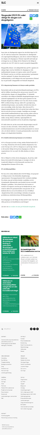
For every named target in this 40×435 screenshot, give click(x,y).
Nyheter (3, 10)
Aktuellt (23, 336)
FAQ (2, 398)
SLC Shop (3, 379)
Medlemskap (24, 358)
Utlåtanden (6, 275)
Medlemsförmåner (25, 360)
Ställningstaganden (25, 396)
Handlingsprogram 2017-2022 (28, 394)
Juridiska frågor (25, 366)
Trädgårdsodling (5, 362)
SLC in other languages (26, 408)
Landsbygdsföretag (6, 372)
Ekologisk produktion (6, 364)
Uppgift (22, 383)
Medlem (23, 356)
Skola (2, 383)
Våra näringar (5, 356)
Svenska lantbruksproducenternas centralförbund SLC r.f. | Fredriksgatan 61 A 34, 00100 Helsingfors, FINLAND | (10, 342)
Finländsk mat (4, 368)
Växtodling (4, 358)
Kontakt (3, 336)
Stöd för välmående (26, 364)
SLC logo (3, 381)
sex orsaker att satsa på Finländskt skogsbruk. (22, 207)
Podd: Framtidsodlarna (26, 345)
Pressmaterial (4, 392)
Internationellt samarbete (27, 406)
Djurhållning (4, 360)
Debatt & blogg (24, 347)
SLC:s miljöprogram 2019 (27, 392)
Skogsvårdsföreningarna (27, 402)
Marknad (3, 385)
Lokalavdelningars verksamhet (9, 396)
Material (3, 377)
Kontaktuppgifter (5, 415)
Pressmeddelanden (26, 340)
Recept (22, 351)
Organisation (24, 379)
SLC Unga (23, 370)
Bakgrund (23, 385)
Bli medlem (23, 404)
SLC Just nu (23, 368)
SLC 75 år (23, 381)
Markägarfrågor (25, 362)
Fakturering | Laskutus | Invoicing (9, 417)
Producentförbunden (26, 398)
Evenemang (24, 343)
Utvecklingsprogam (26, 390)
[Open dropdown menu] (38, 3)
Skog (2, 366)
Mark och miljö (4, 370)
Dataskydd (4, 394)
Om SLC (23, 377)
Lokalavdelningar (25, 400)
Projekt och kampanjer (7, 390)
